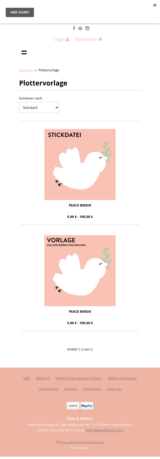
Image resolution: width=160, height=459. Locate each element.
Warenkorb (88, 39)
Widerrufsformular (122, 378)
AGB (26, 378)
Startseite (26, 70)
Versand (70, 388)
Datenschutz (48, 388)
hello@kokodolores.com (105, 430)
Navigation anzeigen (24, 52)
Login (61, 39)
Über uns (114, 388)
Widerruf (43, 378)
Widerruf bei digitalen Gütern (79, 378)
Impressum (92, 388)
